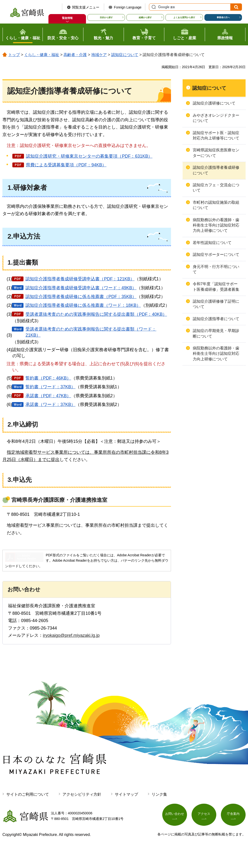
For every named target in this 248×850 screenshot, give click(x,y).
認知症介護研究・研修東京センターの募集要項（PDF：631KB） (89, 156)
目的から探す (106, 17)
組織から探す (145, 17)
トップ (14, 55)
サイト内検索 (153, 7)
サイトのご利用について (27, 794)
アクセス (204, 815)
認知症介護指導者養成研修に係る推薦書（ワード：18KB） (83, 305)
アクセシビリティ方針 (81, 794)
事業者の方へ (223, 17)
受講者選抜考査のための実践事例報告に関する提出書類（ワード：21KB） (90, 332)
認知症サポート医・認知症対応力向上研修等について (216, 135)
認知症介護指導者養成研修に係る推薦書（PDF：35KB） (80, 296)
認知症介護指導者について (216, 319)
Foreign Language (127, 7)
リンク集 (159, 794)
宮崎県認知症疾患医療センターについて (216, 152)
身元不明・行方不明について (216, 269)
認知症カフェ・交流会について (216, 187)
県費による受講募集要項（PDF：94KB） (66, 164)
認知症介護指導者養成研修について (216, 170)
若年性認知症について (212, 243)
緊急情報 (67, 17)
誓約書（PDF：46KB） (48, 378)
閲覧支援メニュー (85, 7)
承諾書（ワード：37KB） (50, 404)
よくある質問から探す (184, 17)
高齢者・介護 (75, 55)
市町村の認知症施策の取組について (216, 205)
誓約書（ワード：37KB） (50, 386)
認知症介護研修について (214, 103)
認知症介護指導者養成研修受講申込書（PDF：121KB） (79, 278)
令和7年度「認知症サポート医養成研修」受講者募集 (216, 286)
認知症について (124, 55)
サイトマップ (126, 794)
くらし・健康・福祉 (41, 55)
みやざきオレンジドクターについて (216, 118)
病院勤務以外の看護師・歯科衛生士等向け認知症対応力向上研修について (216, 225)
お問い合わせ (174, 815)
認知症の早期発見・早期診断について (216, 333)
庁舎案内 (233, 815)
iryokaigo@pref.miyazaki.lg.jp (71, 635)
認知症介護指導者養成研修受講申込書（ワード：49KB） (80, 287)
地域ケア (99, 55)
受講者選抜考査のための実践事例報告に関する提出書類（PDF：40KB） (96, 314)
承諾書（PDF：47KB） (48, 395)
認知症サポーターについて (216, 254)
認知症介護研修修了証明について (216, 304)
